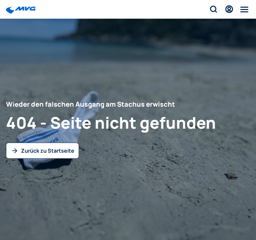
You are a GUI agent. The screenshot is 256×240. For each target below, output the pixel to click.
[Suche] (213, 9)
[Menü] (244, 9)
